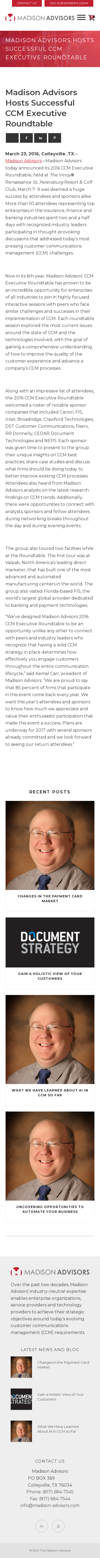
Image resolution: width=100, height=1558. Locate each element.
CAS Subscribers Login (69, 3)
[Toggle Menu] (81, 17)
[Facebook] (26, 138)
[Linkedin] (40, 138)
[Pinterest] (54, 138)
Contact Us (27, 3)
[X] (12, 138)
